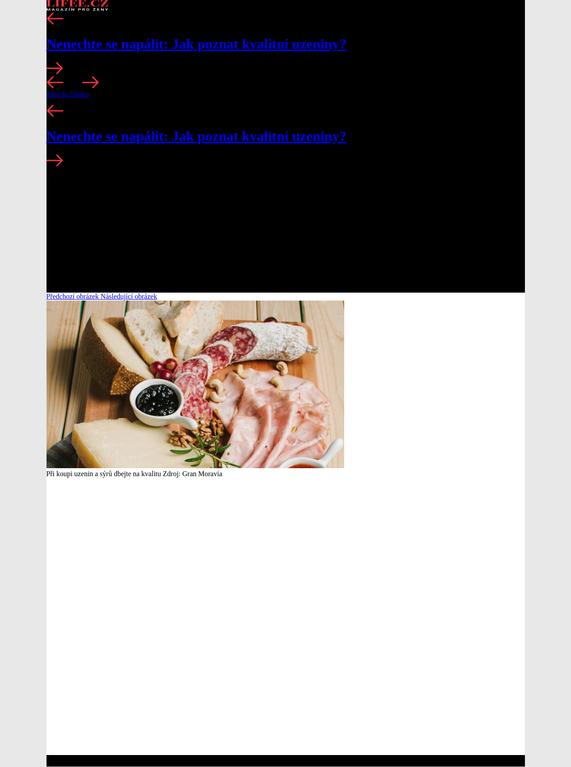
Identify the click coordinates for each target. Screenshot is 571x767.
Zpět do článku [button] (68, 94)
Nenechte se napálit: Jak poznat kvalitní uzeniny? (196, 44)
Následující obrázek (129, 296)
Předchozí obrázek (74, 296)
